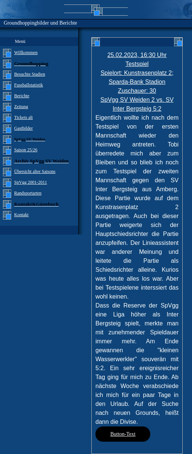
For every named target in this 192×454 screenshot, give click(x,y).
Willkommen (26, 52)
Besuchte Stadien (29, 74)
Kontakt (21, 214)
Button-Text (122, 434)
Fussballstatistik (28, 85)
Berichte (21, 95)
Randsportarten (27, 193)
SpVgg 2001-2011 (30, 182)
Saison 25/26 (25, 149)
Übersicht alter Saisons (35, 171)
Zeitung (21, 106)
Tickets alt (23, 117)
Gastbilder (23, 128)
